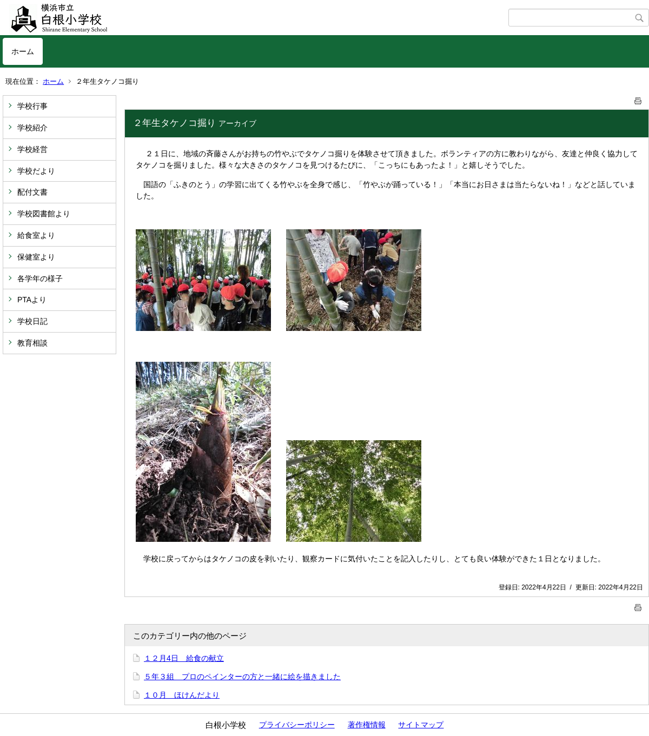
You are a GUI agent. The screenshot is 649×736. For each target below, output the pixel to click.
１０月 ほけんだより (182, 695)
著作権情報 (367, 724)
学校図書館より (43, 213)
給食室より (36, 235)
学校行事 (32, 106)
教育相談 (32, 343)
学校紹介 (32, 127)
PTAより (32, 299)
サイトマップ (420, 724)
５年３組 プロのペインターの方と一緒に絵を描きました (242, 676)
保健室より (36, 257)
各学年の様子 (40, 278)
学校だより (36, 171)
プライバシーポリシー (297, 724)
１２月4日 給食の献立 (184, 658)
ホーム (22, 51)
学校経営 (32, 149)
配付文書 (32, 192)
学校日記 (32, 321)
